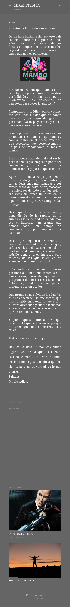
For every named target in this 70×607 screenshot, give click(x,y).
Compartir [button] (11, 399)
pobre (19, 402)
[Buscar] (60, 5)
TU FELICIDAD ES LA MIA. (21, 580)
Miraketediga (27, 5)
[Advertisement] (35, 469)
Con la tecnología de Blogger (35, 595)
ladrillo (16, 402)
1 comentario (19, 537)
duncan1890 (40, 598)
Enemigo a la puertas (21, 534)
